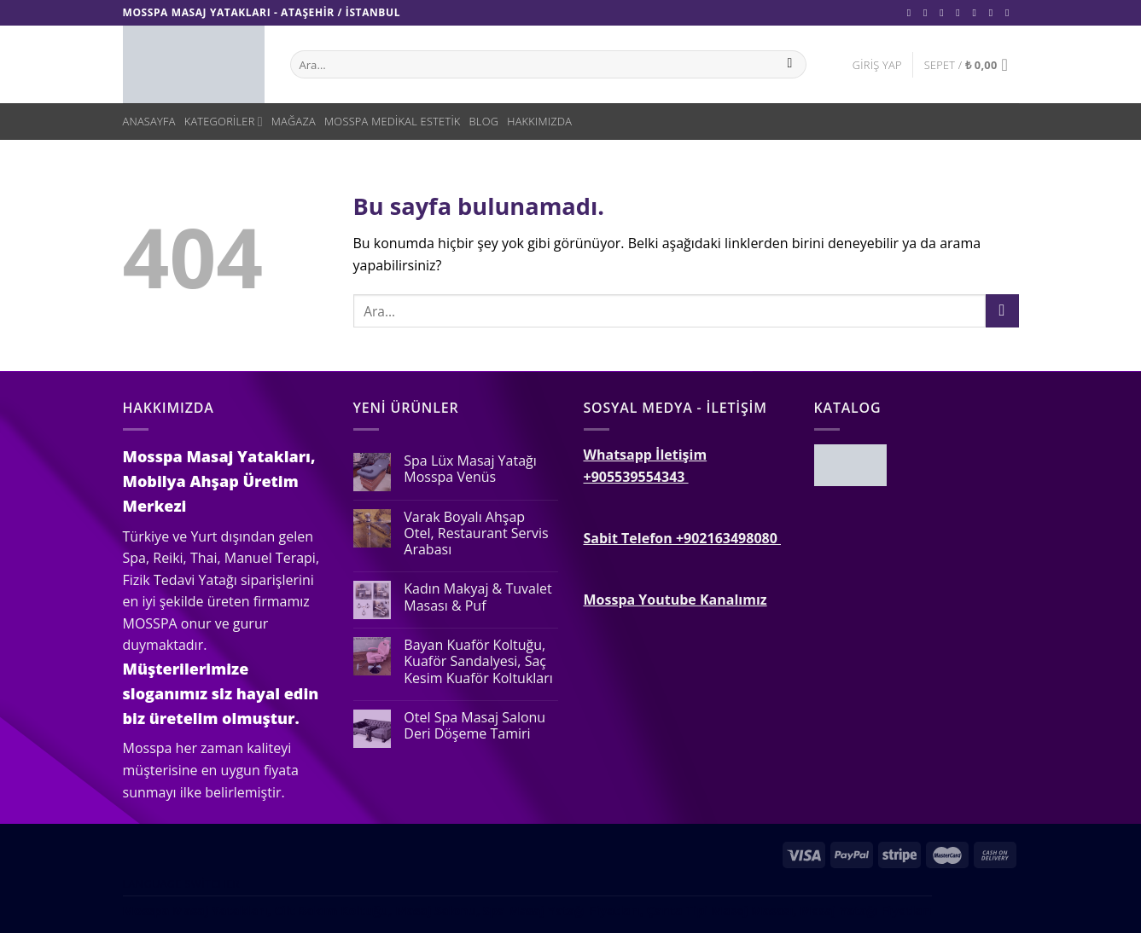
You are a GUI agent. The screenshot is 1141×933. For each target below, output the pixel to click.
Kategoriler (223, 121)
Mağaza (293, 121)
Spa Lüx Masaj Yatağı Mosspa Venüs (470, 469)
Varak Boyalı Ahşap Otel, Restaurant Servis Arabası (476, 534)
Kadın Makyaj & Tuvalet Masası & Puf (477, 597)
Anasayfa (149, 121)
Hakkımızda (539, 121)
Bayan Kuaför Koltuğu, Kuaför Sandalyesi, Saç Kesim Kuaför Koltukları (478, 662)
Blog (484, 121)
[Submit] (1002, 310)
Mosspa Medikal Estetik (392, 121)
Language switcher (181, 884)
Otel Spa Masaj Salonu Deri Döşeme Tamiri (474, 726)
